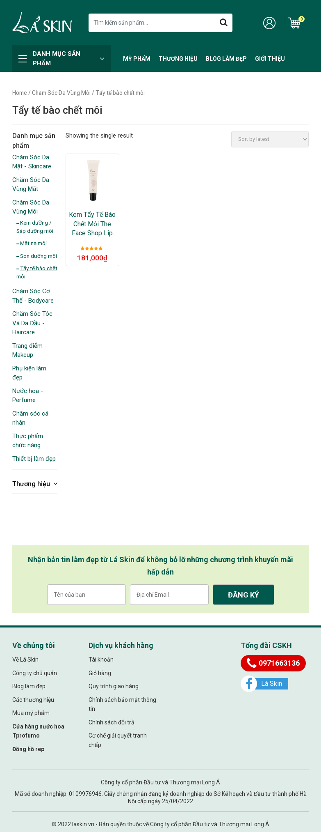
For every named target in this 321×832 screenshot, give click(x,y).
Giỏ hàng (100, 673)
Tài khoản (101, 659)
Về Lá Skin (25, 659)
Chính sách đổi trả (111, 722)
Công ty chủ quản (34, 673)
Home (19, 93)
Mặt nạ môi (33, 243)
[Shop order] (270, 139)
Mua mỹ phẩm (31, 713)
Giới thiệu (270, 58)
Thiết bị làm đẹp (34, 458)
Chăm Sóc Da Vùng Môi (61, 93)
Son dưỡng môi (38, 256)
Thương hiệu (178, 58)
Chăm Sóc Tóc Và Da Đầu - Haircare (32, 323)
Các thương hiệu (33, 699)
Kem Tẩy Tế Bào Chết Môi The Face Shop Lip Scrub (92, 224)
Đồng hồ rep (28, 749)
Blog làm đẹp (226, 58)
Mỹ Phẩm (136, 58)
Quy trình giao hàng (114, 686)
